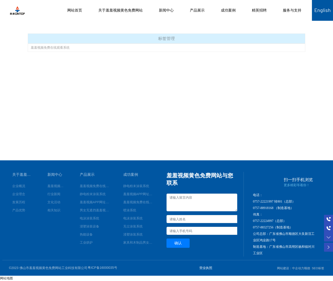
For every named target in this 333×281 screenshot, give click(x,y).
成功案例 (228, 10)
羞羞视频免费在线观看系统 (50, 47)
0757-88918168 (263, 208)
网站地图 (6, 278)
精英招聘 (259, 10)
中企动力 (298, 268)
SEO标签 (318, 268)
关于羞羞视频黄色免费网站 (120, 10)
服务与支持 (292, 10)
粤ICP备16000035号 (102, 267)
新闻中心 (166, 10)
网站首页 (74, 10)
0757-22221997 (263, 201)
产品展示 (197, 10)
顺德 (307, 268)
